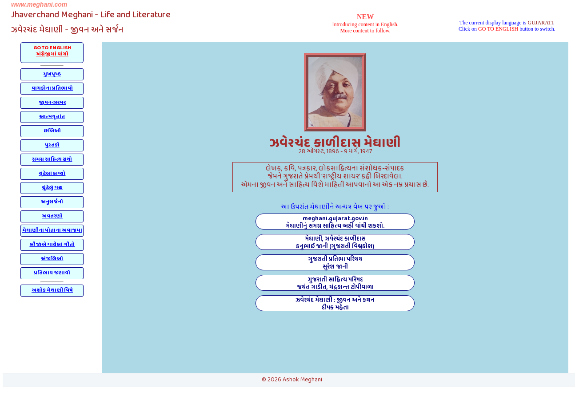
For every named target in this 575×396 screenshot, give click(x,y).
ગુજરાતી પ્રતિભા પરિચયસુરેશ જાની (335, 262)
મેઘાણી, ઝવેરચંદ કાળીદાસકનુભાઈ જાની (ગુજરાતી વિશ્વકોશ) (335, 242)
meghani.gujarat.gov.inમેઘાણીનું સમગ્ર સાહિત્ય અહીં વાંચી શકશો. (335, 222)
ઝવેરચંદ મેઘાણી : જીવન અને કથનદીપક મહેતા (335, 303)
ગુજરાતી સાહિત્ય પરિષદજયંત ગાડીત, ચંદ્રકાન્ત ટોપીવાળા (335, 283)
